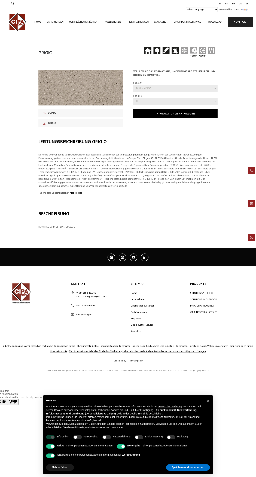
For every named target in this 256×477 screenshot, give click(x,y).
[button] (208, 401)
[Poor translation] (13, 425)
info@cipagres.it (85, 337)
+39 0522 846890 (85, 328)
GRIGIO (49, 146)
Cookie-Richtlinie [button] (139, 413)
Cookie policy (120, 383)
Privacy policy (136, 383)
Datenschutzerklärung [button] (170, 406)
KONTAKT (241, 22)
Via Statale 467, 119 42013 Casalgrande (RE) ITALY (91, 317)
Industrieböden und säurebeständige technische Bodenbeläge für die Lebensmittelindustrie (51, 369)
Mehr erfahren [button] (60, 467)
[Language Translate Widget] (202, 9)
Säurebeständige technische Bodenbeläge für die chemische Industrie (137, 369)
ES (247, 4)
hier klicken (76, 216)
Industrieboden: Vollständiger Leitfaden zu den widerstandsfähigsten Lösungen (164, 374)
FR (233, 4)
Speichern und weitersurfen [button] (188, 467)
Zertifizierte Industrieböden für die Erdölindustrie (95, 374)
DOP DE (49, 136)
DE (240, 4)
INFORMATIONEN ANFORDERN (175, 136)
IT (220, 4)
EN (227, 4)
